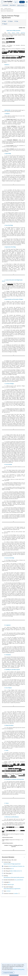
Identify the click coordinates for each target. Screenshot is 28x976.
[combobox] (2, 2)
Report (4, 24)
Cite (16, 21)
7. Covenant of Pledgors (9, 383)
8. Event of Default (8, 464)
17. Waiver (6, 803)
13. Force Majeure (8, 687)
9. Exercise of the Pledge (9, 557)
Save (4, 21)
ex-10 (12, 868)
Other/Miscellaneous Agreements (12, 888)
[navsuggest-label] (2, 2)
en (9, 882)
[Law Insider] (8, 2)
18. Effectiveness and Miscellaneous (11, 816)
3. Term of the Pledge (8, 225)
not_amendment (19, 879)
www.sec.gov (10, 884)
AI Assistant (5, 5)
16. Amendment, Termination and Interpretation (14, 779)
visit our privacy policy (18, 969)
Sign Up (22, 2)
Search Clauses (20, 5)
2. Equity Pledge (7, 153)
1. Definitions (7, 113)
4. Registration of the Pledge (10, 246)
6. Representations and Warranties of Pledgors (13, 299)
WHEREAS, (6, 64)
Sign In (16, 2)
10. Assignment (7, 625)
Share (10, 21)
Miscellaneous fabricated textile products (14, 877)
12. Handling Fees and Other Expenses (12, 669)
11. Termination (7, 654)
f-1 (12, 873)
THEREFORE (7, 110)
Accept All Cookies (8, 972)
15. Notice (6, 750)
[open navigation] (26, 2)
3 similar (16, 893)
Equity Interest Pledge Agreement (13, 30)
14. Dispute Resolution (8, 725)
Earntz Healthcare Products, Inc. (17, 866)
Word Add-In (13, 5)
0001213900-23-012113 (16, 871)
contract (8, 891)
